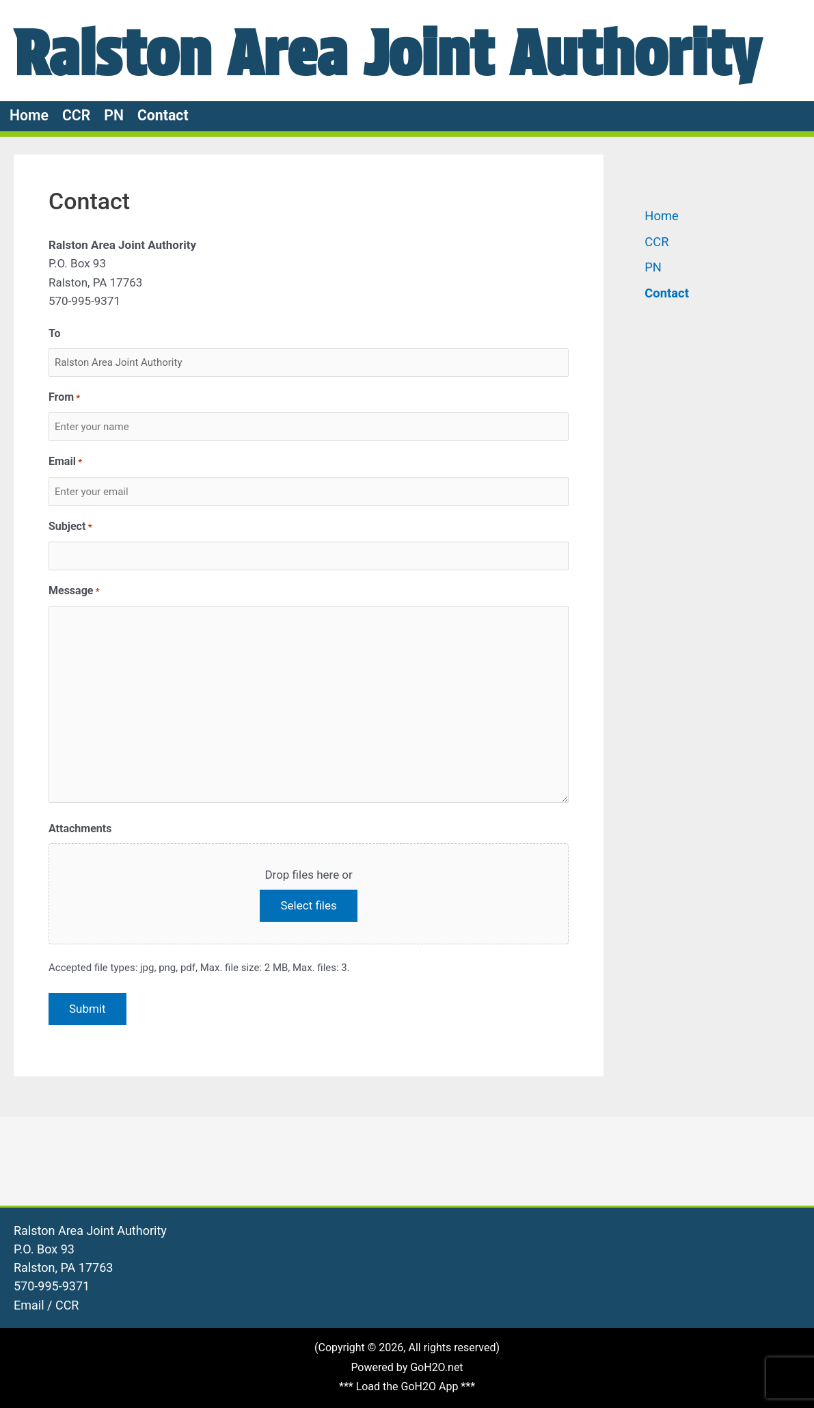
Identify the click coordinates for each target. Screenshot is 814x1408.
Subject (70, 614)
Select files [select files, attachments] (308, 993)
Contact (163, 202)
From (64, 485)
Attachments (80, 915)
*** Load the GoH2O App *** (407, 1386)
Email (65, 549)
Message (74, 678)
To (55, 420)
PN (114, 202)
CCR (76, 202)
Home (29, 202)
